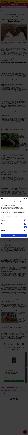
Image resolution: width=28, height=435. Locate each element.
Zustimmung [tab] (4, 201)
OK (14, 235)
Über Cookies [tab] (23, 201)
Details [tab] (14, 201)
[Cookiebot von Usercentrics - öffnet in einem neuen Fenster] (22, 198)
